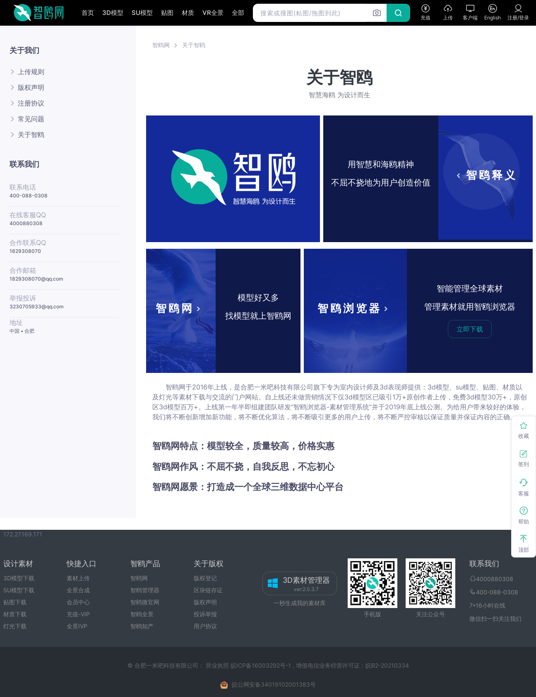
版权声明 (31, 87)
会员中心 (78, 602)
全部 (238, 13)
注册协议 (31, 103)
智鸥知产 (142, 626)
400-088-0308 (29, 195)
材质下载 (14, 614)
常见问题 (31, 119)
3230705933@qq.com (37, 306)
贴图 (167, 13)
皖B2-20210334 (387, 665)
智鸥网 (161, 44)
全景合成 (78, 590)
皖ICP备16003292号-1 (261, 665)
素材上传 (78, 578)
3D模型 (112, 13)
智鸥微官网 (144, 602)
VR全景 (213, 13)
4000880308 (26, 223)
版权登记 (205, 578)
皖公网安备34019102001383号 (274, 684)
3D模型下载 (18, 578)
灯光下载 (14, 626)
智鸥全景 (142, 614)
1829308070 (25, 251)
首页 (88, 13)
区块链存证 (208, 590)
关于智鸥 (31, 134)
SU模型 (142, 13)
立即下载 (470, 329)
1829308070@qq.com (36, 279)
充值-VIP (78, 614)
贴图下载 (14, 602)
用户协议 (205, 626)
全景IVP (77, 626)
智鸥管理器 (144, 590)
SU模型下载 (18, 590)
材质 (188, 13)
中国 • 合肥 (22, 331)
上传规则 (31, 71)
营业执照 (218, 665)
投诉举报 (205, 614)
